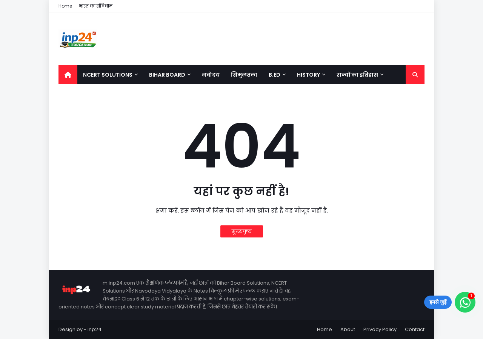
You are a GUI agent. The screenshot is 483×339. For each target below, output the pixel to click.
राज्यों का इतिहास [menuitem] (357, 75)
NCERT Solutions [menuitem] (107, 75)
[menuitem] (67, 74)
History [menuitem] (308, 75)
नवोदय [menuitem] (211, 75)
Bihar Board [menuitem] (167, 75)
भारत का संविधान (95, 6)
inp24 (95, 329)
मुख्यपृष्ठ (242, 231)
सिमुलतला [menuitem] (244, 75)
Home (65, 6)
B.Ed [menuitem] (274, 75)
